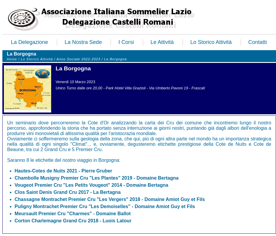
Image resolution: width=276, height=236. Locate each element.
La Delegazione (29, 42)
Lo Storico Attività (211, 42)
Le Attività (162, 42)
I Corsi (126, 42)
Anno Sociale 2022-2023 (79, 59)
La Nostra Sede (83, 42)
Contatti (257, 42)
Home (12, 59)
